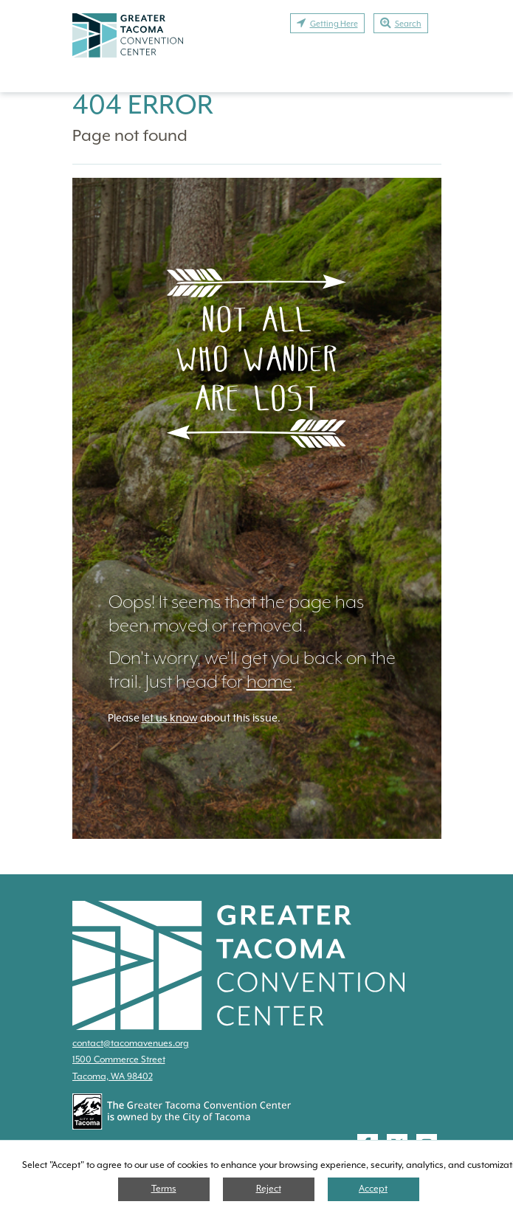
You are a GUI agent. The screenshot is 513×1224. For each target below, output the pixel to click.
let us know (170, 718)
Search (400, 23)
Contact (311, 79)
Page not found (129, 135)
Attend (280, 54)
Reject (268, 1188)
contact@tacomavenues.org (130, 1043)
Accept (373, 1188)
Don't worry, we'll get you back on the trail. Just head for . (252, 670)
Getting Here (327, 23)
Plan (215, 54)
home (269, 681)
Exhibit (351, 54)
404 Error (142, 104)
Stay (414, 54)
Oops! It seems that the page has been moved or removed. (236, 614)
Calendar (397, 79)
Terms (163, 1188)
